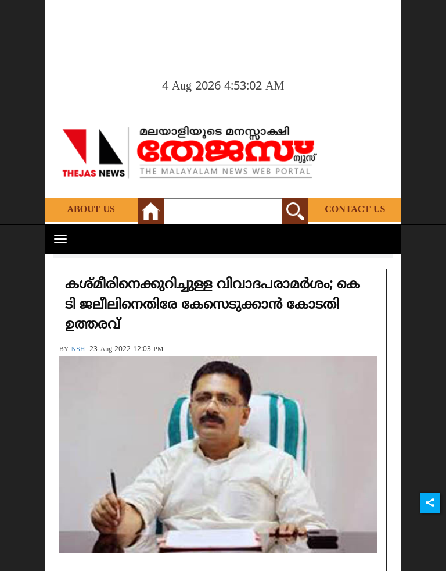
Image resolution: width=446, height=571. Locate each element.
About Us (91, 210)
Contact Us (355, 210)
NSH (78, 349)
